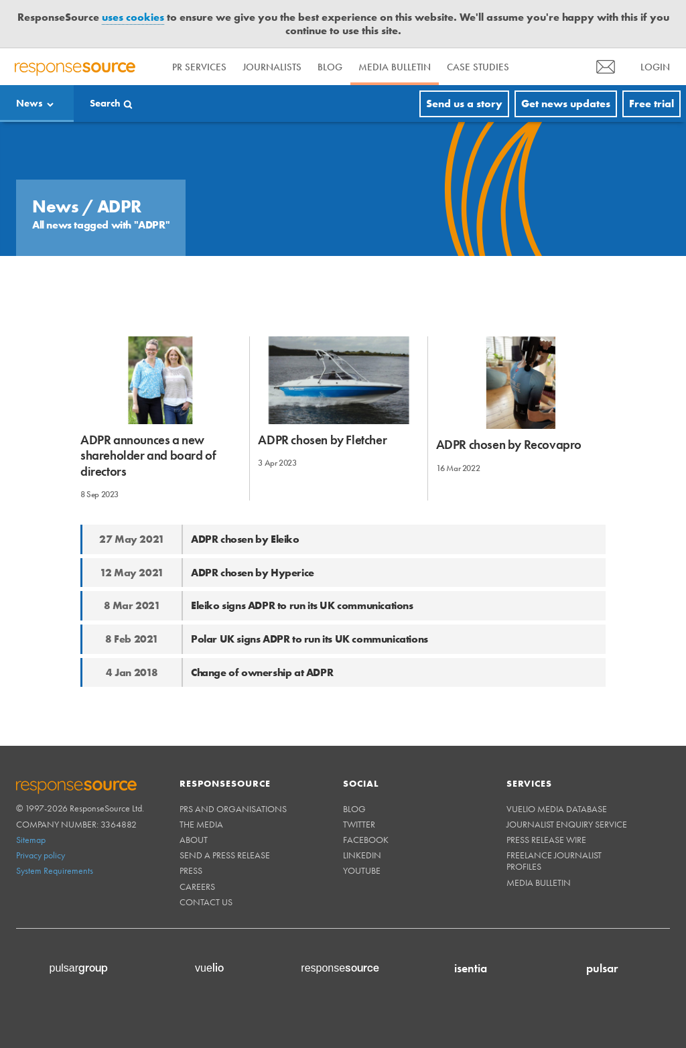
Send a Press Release (225, 855)
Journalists (272, 67)
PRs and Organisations (233, 809)
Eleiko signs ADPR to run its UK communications (302, 605)
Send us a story (464, 103)
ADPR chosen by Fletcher (322, 440)
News (29, 103)
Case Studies (478, 67)
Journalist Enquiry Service (566, 824)
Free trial (651, 103)
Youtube (362, 870)
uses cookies (133, 17)
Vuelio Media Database (556, 809)
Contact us (206, 902)
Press (191, 870)
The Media (201, 824)
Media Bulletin (394, 67)
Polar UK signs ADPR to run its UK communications (309, 639)
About (194, 840)
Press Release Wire (546, 840)
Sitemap (31, 840)
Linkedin (362, 855)
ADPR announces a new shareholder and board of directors (148, 456)
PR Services (199, 67)
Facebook (366, 840)
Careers (197, 886)
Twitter (359, 824)
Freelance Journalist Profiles (554, 860)
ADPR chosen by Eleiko (245, 539)
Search (105, 103)
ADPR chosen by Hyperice (252, 573)
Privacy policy (40, 855)
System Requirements (54, 870)
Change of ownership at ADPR (262, 672)
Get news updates (565, 103)
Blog (330, 67)
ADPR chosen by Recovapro (508, 444)
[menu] (605, 66)
